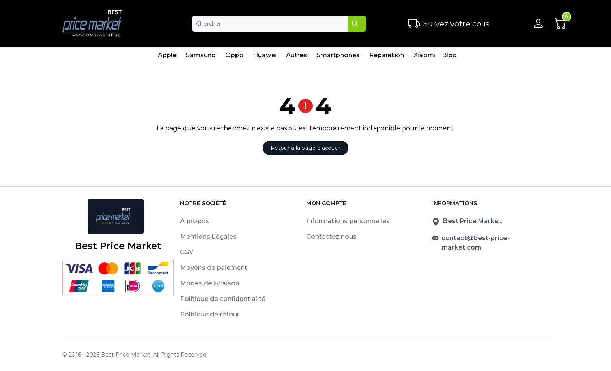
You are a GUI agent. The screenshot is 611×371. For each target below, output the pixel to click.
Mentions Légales (208, 236)
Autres (296, 57)
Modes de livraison (209, 283)
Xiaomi (424, 57)
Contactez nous (331, 236)
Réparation (386, 57)
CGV (186, 252)
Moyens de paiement (213, 267)
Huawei (265, 57)
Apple (167, 57)
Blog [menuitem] (449, 55)
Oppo (234, 57)
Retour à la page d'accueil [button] (305, 147)
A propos (194, 221)
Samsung (200, 57)
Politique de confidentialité (222, 298)
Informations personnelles (348, 221)
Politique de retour (209, 314)
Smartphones (338, 57)
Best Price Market (125, 354)
